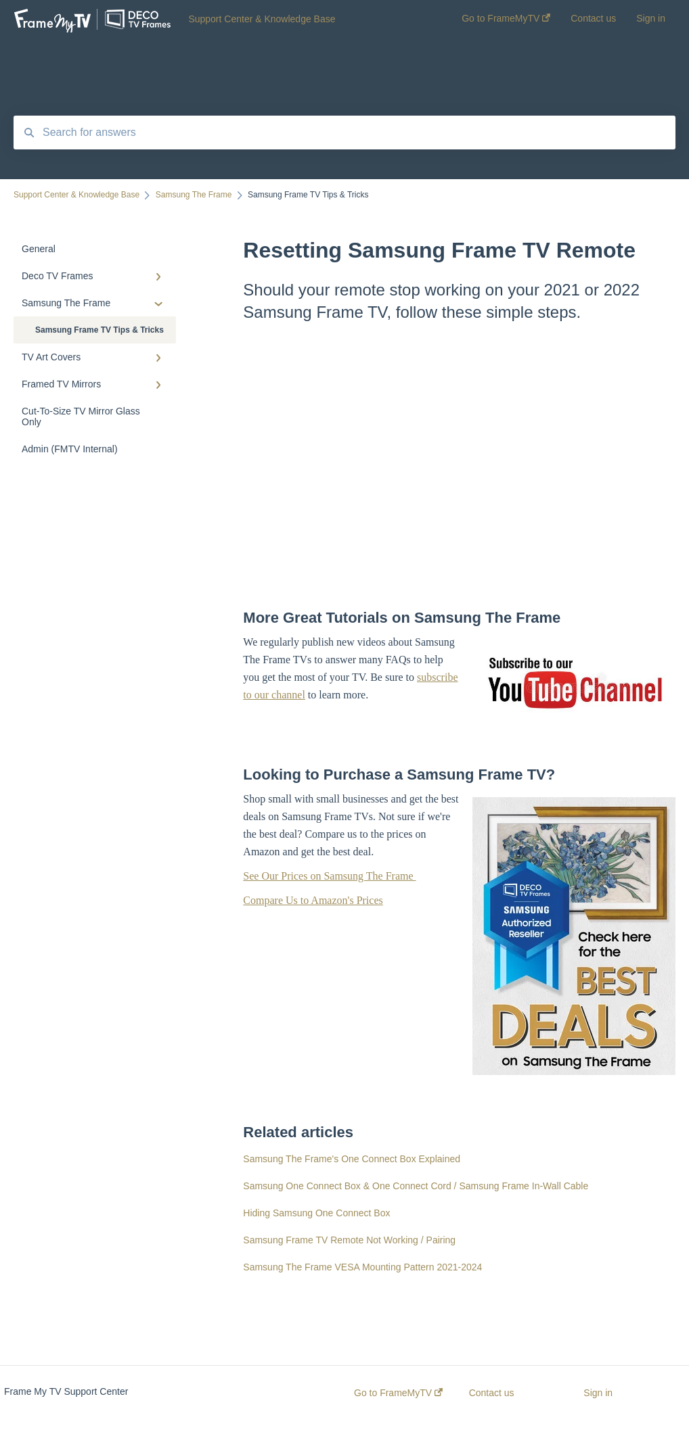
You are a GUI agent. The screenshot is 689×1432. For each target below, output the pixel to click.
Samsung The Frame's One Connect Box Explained (351, 1158)
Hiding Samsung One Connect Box (316, 1213)
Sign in (598, 1392)
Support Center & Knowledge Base (261, 19)
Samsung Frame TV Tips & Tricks (99, 330)
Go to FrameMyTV (398, 1392)
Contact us (491, 1392)
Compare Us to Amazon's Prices (312, 900)
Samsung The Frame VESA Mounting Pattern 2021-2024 (362, 1267)
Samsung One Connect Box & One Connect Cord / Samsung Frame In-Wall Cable (415, 1185)
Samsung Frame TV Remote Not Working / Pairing (349, 1240)
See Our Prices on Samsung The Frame (329, 876)
